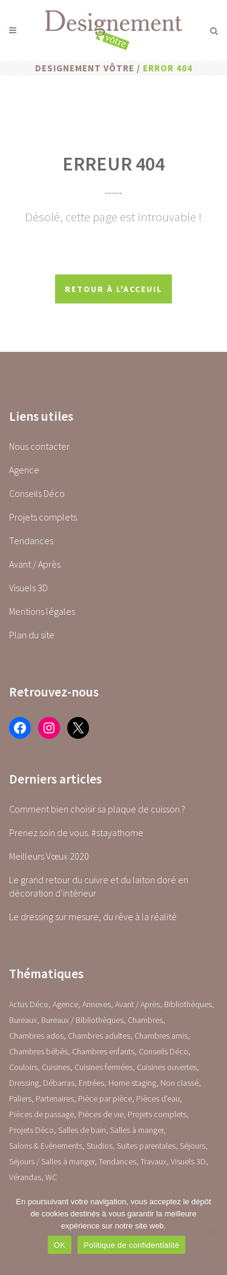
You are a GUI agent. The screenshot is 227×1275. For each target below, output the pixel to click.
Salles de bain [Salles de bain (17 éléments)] (82, 1129)
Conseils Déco (37, 493)
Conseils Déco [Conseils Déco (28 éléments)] (163, 1051)
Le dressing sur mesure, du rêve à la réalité (93, 916)
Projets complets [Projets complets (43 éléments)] (157, 1114)
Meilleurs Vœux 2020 (49, 856)
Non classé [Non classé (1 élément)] (179, 1082)
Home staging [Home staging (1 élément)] (132, 1082)
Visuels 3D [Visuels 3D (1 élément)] (188, 1161)
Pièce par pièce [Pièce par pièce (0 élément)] (105, 1098)
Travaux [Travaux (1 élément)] (153, 1161)
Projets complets (43, 517)
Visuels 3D (28, 588)
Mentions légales (42, 611)
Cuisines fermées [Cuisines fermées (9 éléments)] (103, 1067)
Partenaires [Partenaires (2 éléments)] (55, 1098)
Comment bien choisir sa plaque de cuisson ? (97, 809)
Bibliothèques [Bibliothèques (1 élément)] (188, 1004)
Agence (24, 470)
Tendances (31, 540)
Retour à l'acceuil (113, 289)
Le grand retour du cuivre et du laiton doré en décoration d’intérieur (98, 886)
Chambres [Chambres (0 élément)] (145, 1019)
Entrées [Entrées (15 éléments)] (91, 1082)
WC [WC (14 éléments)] (51, 1177)
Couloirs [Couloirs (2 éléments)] (23, 1067)
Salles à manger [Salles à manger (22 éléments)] (136, 1129)
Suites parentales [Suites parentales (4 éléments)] (146, 1145)
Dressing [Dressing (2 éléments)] (24, 1082)
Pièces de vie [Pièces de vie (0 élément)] (100, 1114)
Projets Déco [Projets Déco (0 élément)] (31, 1129)
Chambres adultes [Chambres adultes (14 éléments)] (99, 1035)
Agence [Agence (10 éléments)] (65, 1004)
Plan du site (31, 635)
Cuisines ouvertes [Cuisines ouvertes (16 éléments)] (167, 1067)
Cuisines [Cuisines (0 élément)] (56, 1067)
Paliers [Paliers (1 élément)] (20, 1098)
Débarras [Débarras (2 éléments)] (58, 1082)
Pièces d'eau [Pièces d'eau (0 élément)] (158, 1098)
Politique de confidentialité (131, 1245)
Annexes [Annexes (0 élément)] (96, 1004)
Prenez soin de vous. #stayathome (76, 832)
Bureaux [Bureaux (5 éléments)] (23, 1019)
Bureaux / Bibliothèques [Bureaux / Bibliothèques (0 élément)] (82, 1019)
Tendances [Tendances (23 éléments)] (117, 1161)
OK (59, 1245)
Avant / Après (35, 564)
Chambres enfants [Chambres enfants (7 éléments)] (103, 1051)
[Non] (212, 1231)
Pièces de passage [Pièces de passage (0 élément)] (41, 1114)
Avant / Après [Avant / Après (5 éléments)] (137, 1004)
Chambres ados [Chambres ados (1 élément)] (36, 1035)
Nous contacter (39, 446)
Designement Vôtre (84, 68)
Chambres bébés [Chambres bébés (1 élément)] (38, 1051)
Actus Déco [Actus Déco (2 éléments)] (28, 1004)
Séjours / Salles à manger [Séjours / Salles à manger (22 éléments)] (51, 1161)
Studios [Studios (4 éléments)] (100, 1145)
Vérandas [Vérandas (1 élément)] (25, 1177)
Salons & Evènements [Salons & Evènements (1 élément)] (45, 1145)
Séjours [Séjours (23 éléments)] (192, 1145)
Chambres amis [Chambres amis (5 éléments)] (161, 1035)
